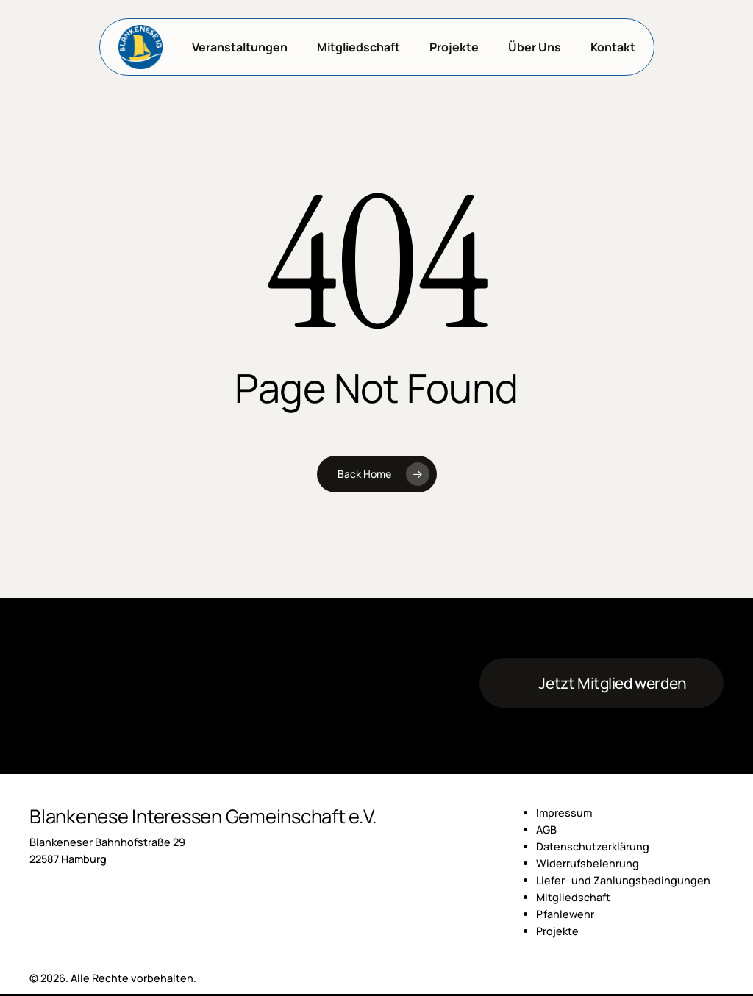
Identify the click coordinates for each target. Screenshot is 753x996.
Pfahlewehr (565, 914)
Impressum (564, 813)
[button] (601, 683)
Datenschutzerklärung (592, 846)
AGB (546, 829)
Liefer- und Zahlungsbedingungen (623, 880)
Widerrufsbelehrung (587, 863)
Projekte (557, 931)
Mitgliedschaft (573, 897)
